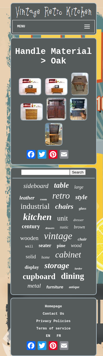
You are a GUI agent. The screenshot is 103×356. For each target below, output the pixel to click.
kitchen (37, 217)
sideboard (35, 186)
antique (74, 287)
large (78, 187)
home (45, 257)
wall (29, 246)
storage (56, 265)
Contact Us (53, 314)
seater (45, 245)
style (81, 197)
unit (62, 218)
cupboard (39, 276)
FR (59, 336)
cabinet (68, 254)
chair (82, 239)
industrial (35, 206)
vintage (58, 236)
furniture (54, 287)
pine (61, 245)
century (31, 226)
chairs (64, 206)
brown (79, 227)
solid (31, 256)
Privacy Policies (53, 321)
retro (61, 196)
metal (34, 285)
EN (48, 336)
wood (76, 245)
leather (27, 198)
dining (72, 276)
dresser (78, 220)
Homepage (53, 306)
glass (82, 208)
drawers (49, 228)
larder (78, 268)
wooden (29, 238)
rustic (64, 227)
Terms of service (53, 328)
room (43, 199)
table (61, 185)
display (32, 267)
